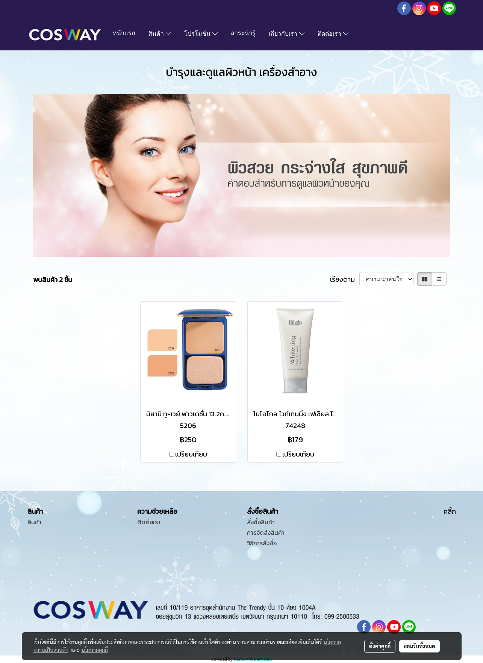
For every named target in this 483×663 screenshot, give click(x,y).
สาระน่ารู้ (243, 33)
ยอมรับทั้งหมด (419, 646)
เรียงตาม (344, 279)
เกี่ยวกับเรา (286, 34)
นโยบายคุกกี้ (95, 649)
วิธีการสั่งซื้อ (262, 543)
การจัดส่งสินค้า (266, 532)
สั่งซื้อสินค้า (261, 521)
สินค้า (159, 34)
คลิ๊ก (450, 511)
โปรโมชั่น (201, 34)
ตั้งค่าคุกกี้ (380, 646)
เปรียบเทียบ (191, 454)
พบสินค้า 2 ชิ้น (52, 280)
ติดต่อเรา (333, 34)
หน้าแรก (124, 33)
